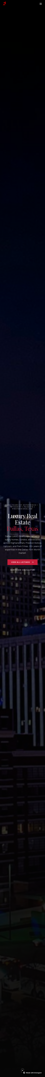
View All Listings (22, 562)
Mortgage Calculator (22, 570)
